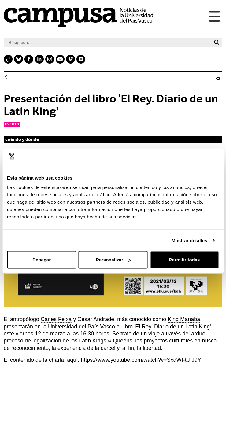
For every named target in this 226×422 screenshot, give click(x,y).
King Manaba (184, 319)
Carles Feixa (56, 319)
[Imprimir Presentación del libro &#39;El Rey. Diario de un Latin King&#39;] (218, 77)
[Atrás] (6, 77)
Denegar (41, 259)
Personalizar (113, 259)
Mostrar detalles (189, 240)
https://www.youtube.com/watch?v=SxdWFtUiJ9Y (141, 360)
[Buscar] (107, 42)
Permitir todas (184, 259)
